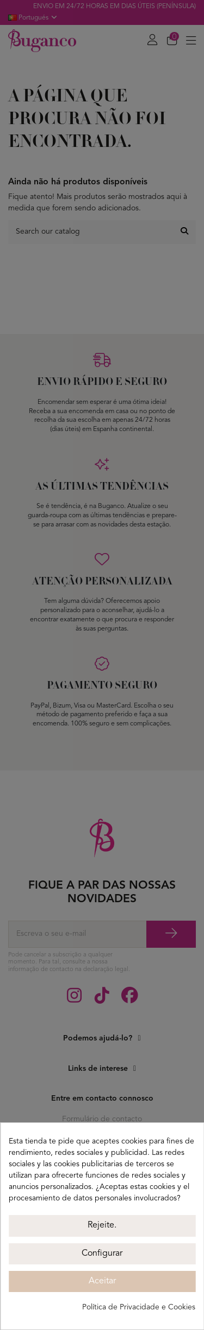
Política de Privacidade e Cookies (138, 1307)
